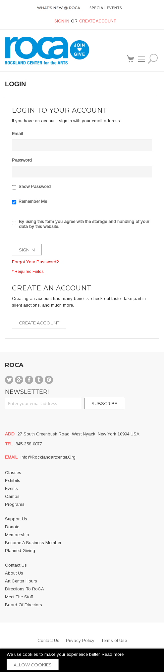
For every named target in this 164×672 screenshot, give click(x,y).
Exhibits (12, 480)
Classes (13, 472)
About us (14, 573)
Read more (113, 654)
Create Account (97, 21)
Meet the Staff (19, 596)
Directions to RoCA (24, 588)
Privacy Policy (80, 640)
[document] (82, 660)
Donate (12, 526)
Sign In (61, 21)
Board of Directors (23, 604)
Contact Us (16, 565)
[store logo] (36, 50)
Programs (15, 504)
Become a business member (33, 542)
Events (11, 488)
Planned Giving (20, 550)
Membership (17, 534)
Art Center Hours (21, 581)
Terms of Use (114, 640)
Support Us (16, 518)
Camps (12, 496)
